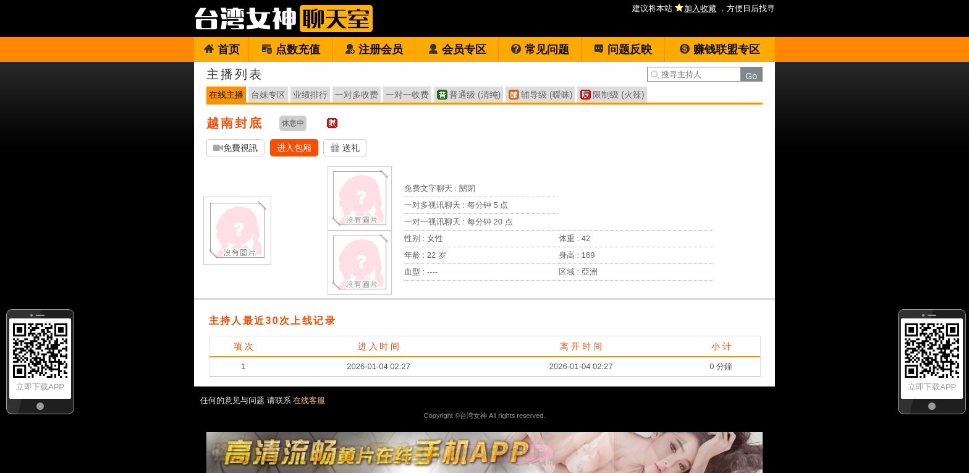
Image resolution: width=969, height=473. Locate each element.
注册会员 (373, 49)
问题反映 (622, 49)
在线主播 (226, 95)
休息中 (293, 123)
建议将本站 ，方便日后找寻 (703, 8)
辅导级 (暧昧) (546, 95)
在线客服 (309, 400)
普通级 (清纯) (475, 95)
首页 (221, 49)
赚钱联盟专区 (719, 49)
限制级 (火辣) (618, 95)
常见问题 (539, 49)
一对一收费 (407, 95)
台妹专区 (268, 95)
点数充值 (290, 49)
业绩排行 (310, 95)
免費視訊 (235, 148)
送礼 (345, 148)
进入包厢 (294, 148)
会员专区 (457, 49)
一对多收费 (356, 95)
